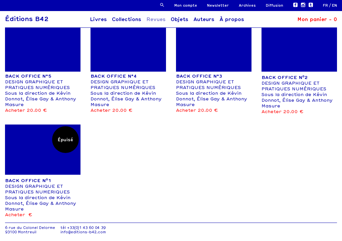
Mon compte (185, 5)
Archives (247, 5)
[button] (162, 5)
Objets (179, 19)
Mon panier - (317, 19)
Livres (98, 19)
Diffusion (274, 5)
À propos (231, 19)
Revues (156, 19)
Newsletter (218, 5)
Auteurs (203, 19)
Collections (126, 19)
